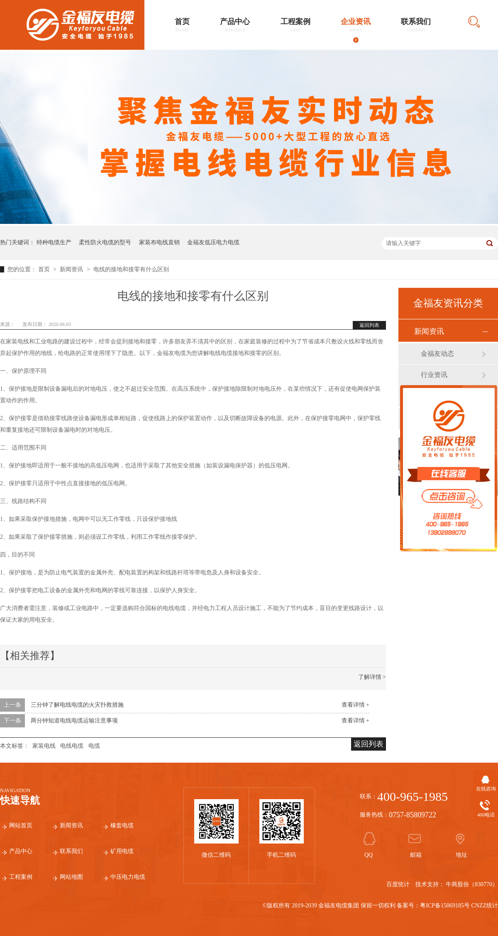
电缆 (94, 746)
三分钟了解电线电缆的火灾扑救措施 (77, 705)
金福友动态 (437, 353)
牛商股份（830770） (472, 884)
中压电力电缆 (127, 877)
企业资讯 (356, 25)
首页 (182, 25)
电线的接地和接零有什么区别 (131, 269)
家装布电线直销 (159, 242)
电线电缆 (71, 746)
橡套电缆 (122, 825)
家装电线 (44, 746)
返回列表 (369, 325)
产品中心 (235, 25)
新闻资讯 (72, 269)
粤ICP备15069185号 (445, 905)
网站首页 (20, 825)
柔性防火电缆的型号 (105, 242)
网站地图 (71, 877)
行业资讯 (434, 374)
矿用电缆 (122, 851)
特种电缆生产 (54, 242)
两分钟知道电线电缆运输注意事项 (74, 720)
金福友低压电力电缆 (213, 242)
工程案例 (295, 25)
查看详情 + (355, 705)
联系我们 (416, 25)
